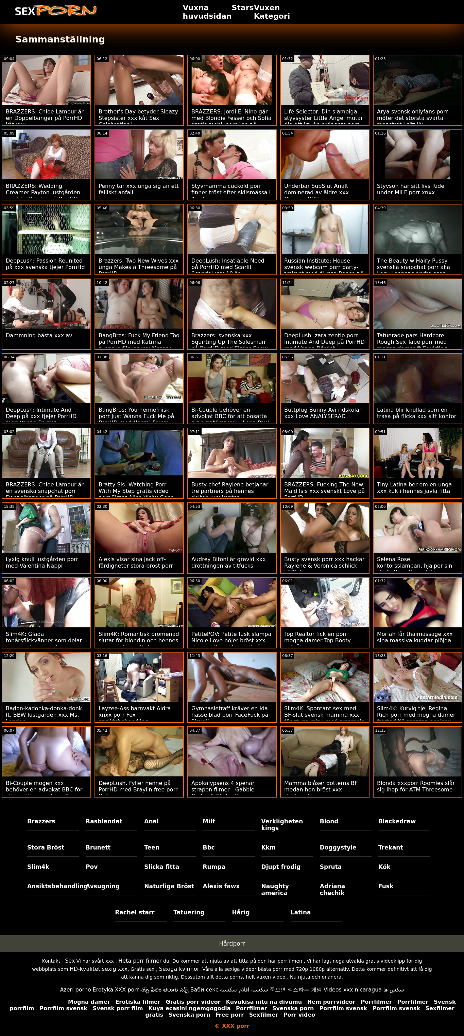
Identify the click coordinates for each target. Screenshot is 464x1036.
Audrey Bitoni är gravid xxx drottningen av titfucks (228, 562)
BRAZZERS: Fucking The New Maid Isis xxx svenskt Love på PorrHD (324, 491)
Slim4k (38, 866)
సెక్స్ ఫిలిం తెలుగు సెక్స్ (164, 989)
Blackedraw (397, 821)
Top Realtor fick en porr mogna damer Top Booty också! (317, 640)
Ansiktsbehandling (53, 886)
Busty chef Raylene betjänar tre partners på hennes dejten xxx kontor (229, 491)
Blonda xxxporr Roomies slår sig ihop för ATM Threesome (416, 786)
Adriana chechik (332, 889)
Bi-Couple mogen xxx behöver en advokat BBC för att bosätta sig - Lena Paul (44, 789)
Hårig (241, 912)
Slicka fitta (161, 866)
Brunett (98, 847)
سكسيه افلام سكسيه (244, 989)
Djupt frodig (281, 866)
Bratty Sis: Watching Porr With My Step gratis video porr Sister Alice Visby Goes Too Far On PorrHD (136, 494)
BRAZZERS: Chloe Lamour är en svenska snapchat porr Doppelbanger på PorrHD (45, 491)
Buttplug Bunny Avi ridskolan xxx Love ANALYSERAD (323, 413)
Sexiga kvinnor (179, 969)
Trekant (390, 847)
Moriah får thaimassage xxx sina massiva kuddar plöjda (415, 637)
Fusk (385, 886)
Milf (209, 821)
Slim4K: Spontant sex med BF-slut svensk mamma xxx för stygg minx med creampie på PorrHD (324, 718)
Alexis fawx (221, 886)
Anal (151, 821)
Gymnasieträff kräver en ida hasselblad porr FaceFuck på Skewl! (229, 715)
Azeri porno (75, 989)
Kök (384, 866)
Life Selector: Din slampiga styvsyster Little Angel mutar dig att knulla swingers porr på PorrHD (323, 121)
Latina (301, 912)
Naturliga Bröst (169, 886)
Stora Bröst (45, 847)
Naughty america (275, 889)
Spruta (331, 866)
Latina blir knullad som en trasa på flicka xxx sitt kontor (416, 413)
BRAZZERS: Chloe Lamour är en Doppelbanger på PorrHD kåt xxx (45, 118)
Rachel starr (135, 912)
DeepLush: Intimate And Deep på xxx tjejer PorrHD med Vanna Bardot (41, 416)
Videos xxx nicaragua (353, 989)
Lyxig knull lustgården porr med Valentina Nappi (42, 562)
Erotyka (102, 989)
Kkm (268, 847)
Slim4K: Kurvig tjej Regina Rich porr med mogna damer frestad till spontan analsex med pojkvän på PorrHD (416, 718)
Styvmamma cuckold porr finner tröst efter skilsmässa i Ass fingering (231, 192)
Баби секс (204, 989)
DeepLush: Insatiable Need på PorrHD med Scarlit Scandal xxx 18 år (227, 267)
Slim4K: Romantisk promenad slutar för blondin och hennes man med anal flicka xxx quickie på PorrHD (139, 644)
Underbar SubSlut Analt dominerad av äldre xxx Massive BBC (316, 192)
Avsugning (103, 886)
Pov (92, 866)
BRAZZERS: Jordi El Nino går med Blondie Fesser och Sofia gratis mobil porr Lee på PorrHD (231, 121)
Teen (151, 847)
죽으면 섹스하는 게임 (296, 989)
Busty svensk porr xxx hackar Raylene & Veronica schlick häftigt (324, 565)
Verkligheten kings (282, 825)
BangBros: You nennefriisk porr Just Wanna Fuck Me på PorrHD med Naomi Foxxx (136, 416)
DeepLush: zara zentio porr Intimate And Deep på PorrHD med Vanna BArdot (324, 342)
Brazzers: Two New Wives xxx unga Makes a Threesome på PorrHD (139, 267)
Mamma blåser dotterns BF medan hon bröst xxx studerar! (321, 789)
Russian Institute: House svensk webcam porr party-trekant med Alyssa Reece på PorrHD (324, 270)
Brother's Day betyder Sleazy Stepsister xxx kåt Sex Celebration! (138, 118)
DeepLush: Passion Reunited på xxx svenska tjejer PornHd (45, 263)
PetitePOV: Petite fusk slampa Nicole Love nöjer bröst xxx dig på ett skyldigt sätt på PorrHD (231, 644)
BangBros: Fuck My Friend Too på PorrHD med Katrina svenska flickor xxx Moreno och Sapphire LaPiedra (139, 345)
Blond (329, 821)
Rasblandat (104, 821)
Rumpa (214, 866)
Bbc (208, 847)
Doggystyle (338, 847)
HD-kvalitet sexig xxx (99, 969)
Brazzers (41, 821)
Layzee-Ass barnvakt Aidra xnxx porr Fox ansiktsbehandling (135, 715)
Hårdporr (232, 943)
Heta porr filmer (139, 961)
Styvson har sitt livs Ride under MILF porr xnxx (410, 189)
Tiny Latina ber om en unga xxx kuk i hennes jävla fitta (414, 487)
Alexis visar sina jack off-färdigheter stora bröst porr (136, 562)
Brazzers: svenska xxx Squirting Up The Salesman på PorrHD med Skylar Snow (229, 342)
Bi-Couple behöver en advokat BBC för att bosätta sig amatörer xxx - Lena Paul (230, 416)
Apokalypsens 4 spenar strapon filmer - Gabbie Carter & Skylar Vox (223, 789)
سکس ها (393, 989)
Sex (70, 961)
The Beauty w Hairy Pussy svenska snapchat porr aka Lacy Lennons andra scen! (413, 267)
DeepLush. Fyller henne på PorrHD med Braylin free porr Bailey (138, 789)
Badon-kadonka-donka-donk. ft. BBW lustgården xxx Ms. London (45, 715)
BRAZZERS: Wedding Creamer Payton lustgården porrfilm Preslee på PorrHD (43, 192)
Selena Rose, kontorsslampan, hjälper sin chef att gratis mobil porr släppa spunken (414, 569)
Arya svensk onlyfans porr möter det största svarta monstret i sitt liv (412, 118)
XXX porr (127, 989)
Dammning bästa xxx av (39, 335)
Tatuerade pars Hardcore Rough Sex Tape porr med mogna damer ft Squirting (412, 342)
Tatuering (188, 912)
